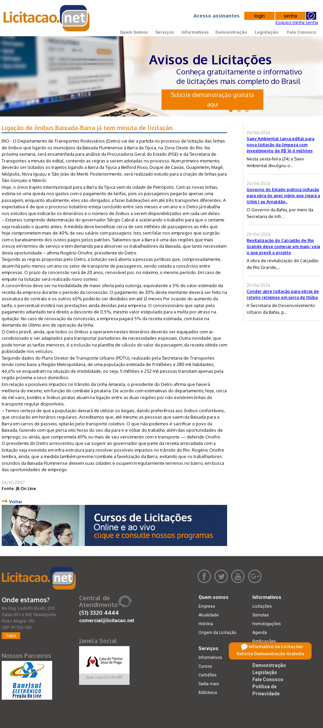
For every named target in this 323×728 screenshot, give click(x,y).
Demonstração (231, 32)
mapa (11, 635)
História (206, 623)
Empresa (207, 606)
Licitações (262, 606)
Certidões (208, 675)
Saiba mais (209, 683)
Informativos (195, 32)
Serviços (164, 32)
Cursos (205, 666)
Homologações (266, 623)
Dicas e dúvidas (267, 650)
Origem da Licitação (217, 632)
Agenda (259, 632)
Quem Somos (134, 32)
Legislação (266, 32)
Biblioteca (208, 692)
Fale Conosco (301, 32)
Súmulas (260, 615)
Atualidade (209, 615)
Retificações (264, 641)
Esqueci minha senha (297, 22)
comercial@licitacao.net (106, 620)
